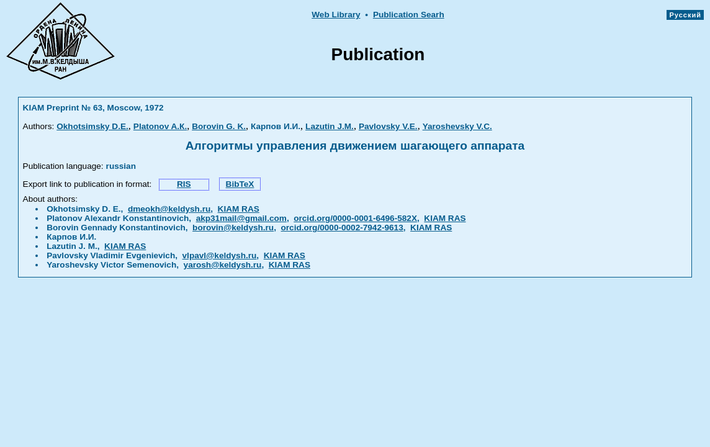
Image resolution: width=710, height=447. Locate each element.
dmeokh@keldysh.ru (169, 209)
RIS (184, 184)
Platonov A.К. (160, 126)
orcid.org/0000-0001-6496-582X (355, 218)
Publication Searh (408, 14)
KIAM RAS (238, 209)
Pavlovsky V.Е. (388, 126)
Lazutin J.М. (329, 126)
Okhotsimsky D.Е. (92, 126)
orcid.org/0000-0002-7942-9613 (342, 227)
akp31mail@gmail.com (241, 218)
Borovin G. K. (219, 126)
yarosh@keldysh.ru (223, 264)
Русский (685, 15)
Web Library (336, 14)
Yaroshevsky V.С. (457, 126)
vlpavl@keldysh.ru (219, 255)
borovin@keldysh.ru (233, 227)
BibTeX (240, 184)
